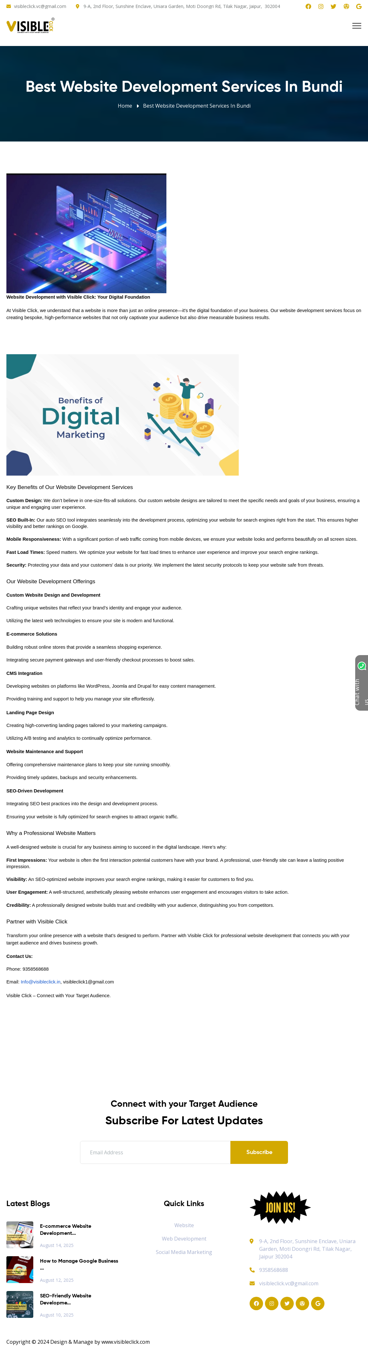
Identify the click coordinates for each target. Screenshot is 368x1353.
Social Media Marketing (184, 1252)
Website (184, 1225)
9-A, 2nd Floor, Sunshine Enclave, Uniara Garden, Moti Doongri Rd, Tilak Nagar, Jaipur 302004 (307, 1249)
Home (125, 105)
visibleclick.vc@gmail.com (40, 6)
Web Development (184, 1238)
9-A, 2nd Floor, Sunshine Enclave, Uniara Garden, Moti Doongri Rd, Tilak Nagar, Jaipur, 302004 (182, 6)
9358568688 (269, 1270)
